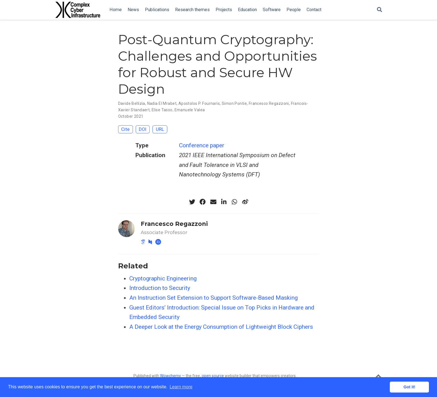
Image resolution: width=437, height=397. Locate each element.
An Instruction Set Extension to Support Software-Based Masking (213, 297)
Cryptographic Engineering (163, 278)
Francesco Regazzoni (269, 103)
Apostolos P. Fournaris (199, 103)
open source (213, 376)
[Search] (379, 10)
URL (160, 129)
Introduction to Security (159, 288)
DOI (142, 129)
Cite (125, 129)
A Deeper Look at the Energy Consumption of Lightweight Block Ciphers (221, 326)
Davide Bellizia (131, 103)
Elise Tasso (162, 110)
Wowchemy (170, 376)
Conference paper (201, 145)
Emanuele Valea (190, 110)
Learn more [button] (180, 386)
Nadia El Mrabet (161, 103)
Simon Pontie (234, 103)
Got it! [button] (409, 387)
